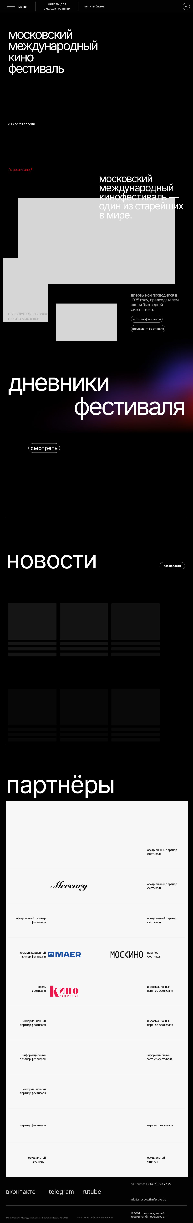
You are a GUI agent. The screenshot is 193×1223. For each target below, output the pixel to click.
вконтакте (21, 1191)
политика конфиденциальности (95, 1217)
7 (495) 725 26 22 (159, 1184)
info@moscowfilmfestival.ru (149, 1199)
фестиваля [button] (128, 406)
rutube (91, 1191)
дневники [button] (58, 382)
